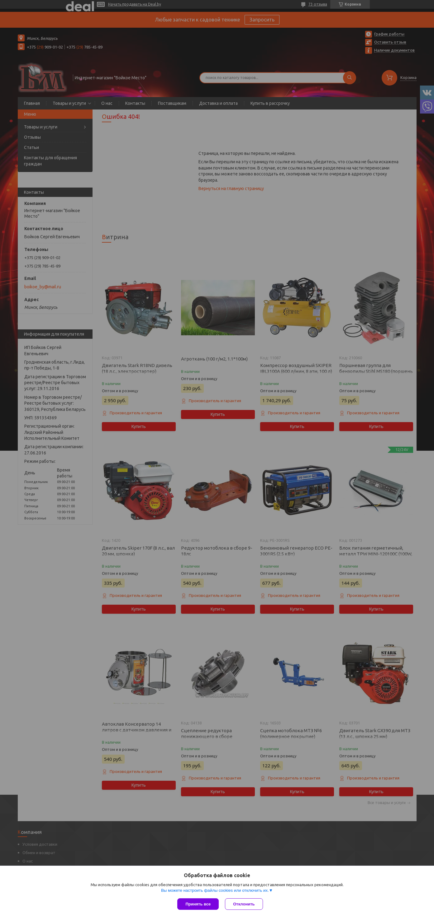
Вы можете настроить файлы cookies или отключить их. (215, 890)
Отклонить (244, 904)
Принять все (198, 904)
